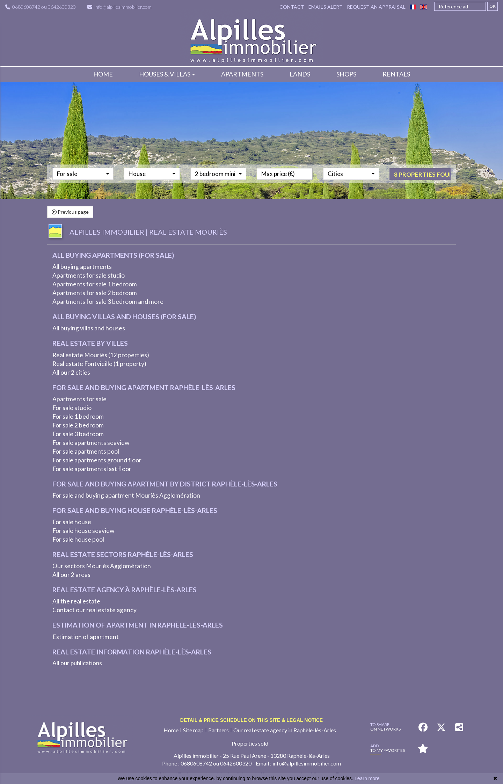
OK (492, 5)
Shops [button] (346, 74)
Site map (193, 730)
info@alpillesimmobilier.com (119, 6)
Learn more (367, 778)
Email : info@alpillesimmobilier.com (298, 763)
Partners (218, 730)
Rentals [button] (396, 74)
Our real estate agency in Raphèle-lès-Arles (284, 730)
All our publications (77, 663)
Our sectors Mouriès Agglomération (101, 566)
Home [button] (103, 74)
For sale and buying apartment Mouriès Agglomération (126, 495)
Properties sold (250, 743)
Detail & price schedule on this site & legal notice (251, 720)
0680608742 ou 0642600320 (40, 6)
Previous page (70, 212)
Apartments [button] (242, 74)
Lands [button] (300, 74)
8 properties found (422, 186)
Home (170, 730)
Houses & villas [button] (167, 74)
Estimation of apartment (85, 636)
